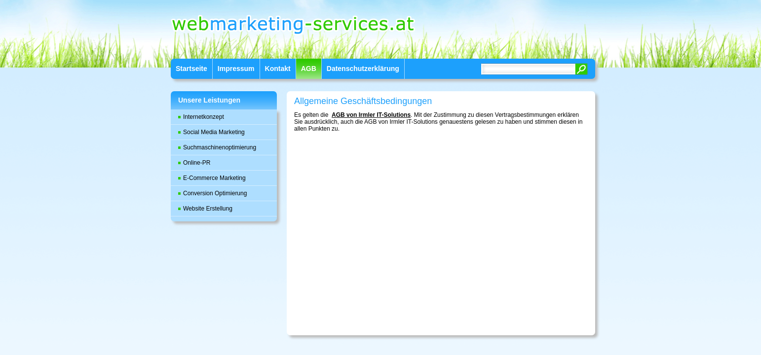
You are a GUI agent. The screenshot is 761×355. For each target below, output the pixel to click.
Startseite (191, 68)
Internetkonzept (203, 116)
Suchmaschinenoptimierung (219, 147)
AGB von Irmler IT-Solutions (371, 114)
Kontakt (278, 68)
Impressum (236, 68)
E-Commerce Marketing (214, 178)
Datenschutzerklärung (363, 68)
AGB (308, 68)
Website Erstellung (207, 208)
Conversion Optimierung (215, 193)
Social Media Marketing (214, 132)
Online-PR (196, 162)
